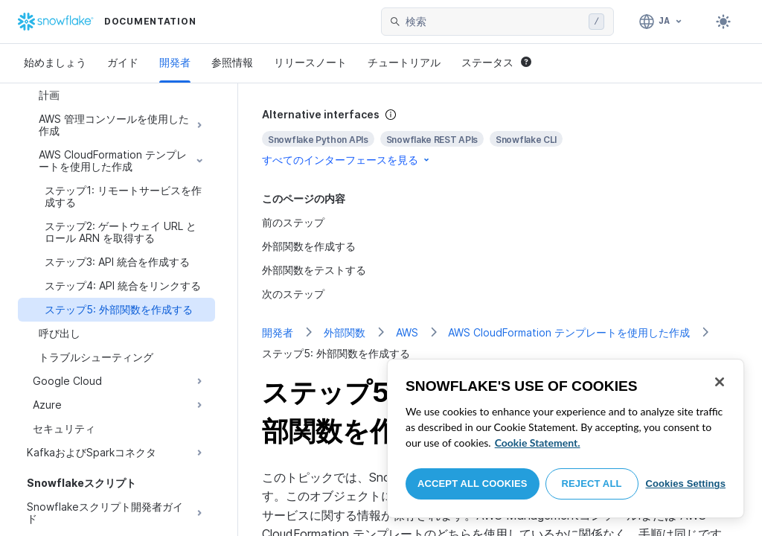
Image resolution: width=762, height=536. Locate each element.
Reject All (592, 483)
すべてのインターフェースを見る (347, 159)
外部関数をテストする (314, 270)
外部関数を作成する (309, 246)
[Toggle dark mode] (723, 21)
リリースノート (310, 62)
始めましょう (55, 62)
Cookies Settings (685, 483)
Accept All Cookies (472, 483)
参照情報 (232, 62)
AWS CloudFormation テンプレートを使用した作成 (569, 332)
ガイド (122, 62)
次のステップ (293, 293)
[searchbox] (494, 21)
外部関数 (344, 332)
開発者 (174, 62)
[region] (565, 438)
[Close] (719, 382)
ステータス (496, 62)
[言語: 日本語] (661, 21)
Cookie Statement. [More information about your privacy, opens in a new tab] (537, 442)
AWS (407, 332)
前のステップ (293, 222)
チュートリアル (404, 62)
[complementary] (500, 137)
